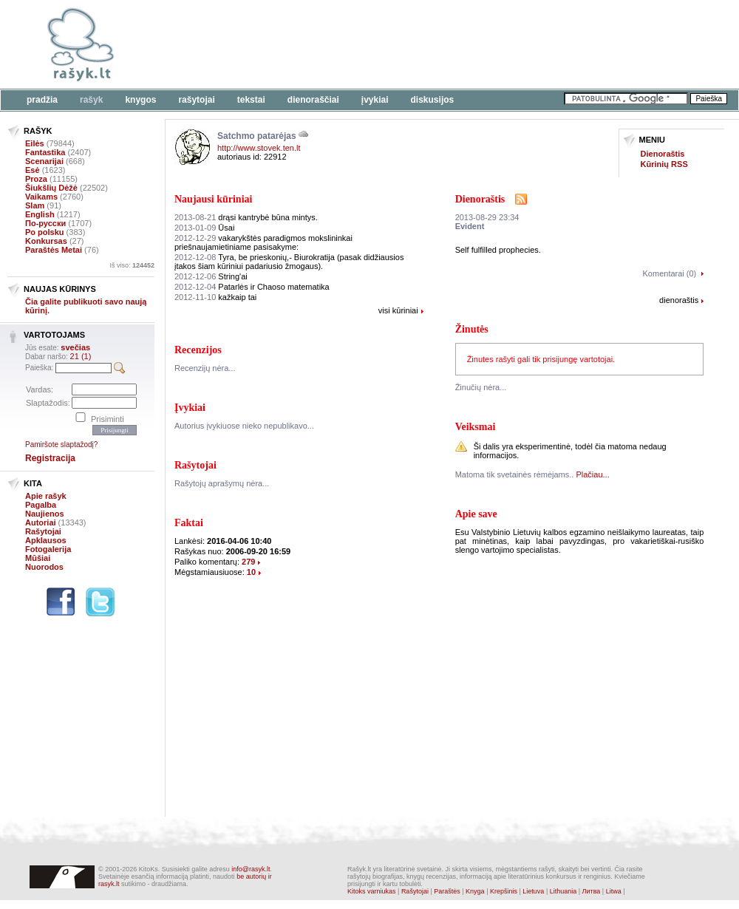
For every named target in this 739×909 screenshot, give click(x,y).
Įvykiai (375, 100)
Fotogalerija (48, 549)
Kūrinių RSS (664, 164)
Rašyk (91, 100)
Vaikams (41, 196)
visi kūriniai (398, 310)
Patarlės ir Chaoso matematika (252, 286)
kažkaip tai (215, 297)
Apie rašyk (46, 495)
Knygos (140, 100)
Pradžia (42, 100)
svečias (75, 347)
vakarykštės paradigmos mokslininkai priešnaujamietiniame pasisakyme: (263, 242)
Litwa (613, 891)
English (40, 214)
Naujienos (44, 513)
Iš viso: (131, 265)
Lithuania (563, 891)
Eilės (34, 143)
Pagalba (40, 504)
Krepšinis (503, 891)
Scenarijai (44, 161)
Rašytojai (196, 100)
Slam (34, 205)
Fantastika (45, 152)
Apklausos (46, 540)
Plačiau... (592, 474)
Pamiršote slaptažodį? (61, 444)
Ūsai (204, 227)
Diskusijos (432, 100)
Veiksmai (475, 426)
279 (248, 561)
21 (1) (81, 356)
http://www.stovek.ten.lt (259, 147)
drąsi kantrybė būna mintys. (246, 217)
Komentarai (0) (670, 273)
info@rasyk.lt (250, 869)
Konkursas (46, 240)
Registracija (50, 458)
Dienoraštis (663, 153)
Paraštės (447, 891)
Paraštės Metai (53, 249)
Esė (32, 170)
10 (251, 572)
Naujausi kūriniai (213, 199)
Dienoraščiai (313, 100)
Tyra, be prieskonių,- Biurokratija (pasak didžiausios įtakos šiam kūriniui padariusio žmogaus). (288, 261)
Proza (36, 178)
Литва (591, 891)
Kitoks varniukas (371, 891)
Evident (470, 226)
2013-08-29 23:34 (487, 217)
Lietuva (533, 891)
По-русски (45, 223)
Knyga (475, 891)
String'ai (211, 276)
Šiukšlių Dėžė (51, 187)
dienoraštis (678, 300)
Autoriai (40, 522)
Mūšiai (37, 558)
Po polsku (44, 232)
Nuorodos (44, 566)
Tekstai (251, 100)
